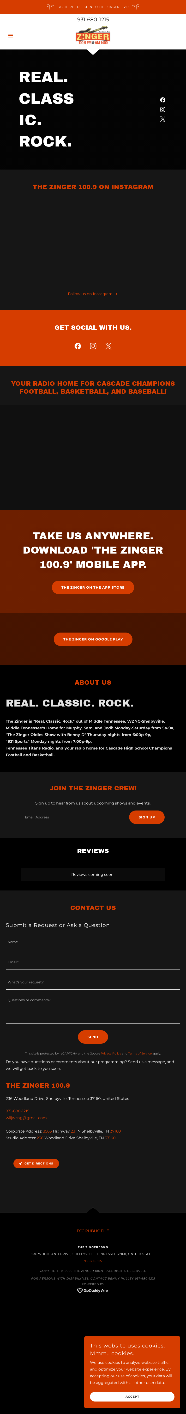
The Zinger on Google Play (93, 639)
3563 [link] (47, 1131)
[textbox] (72, 817)
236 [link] (40, 1138)
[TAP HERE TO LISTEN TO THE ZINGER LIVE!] (93, 7)
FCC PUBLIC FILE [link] (93, 1231)
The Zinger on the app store (93, 587)
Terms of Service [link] (140, 1053)
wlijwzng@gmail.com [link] (26, 1117)
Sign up (147, 817)
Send (93, 1037)
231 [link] (74, 1131)
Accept (132, 1397)
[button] (19, 35)
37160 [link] (115, 1131)
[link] (93, 35)
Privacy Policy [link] (111, 1053)
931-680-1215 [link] (93, 19)
